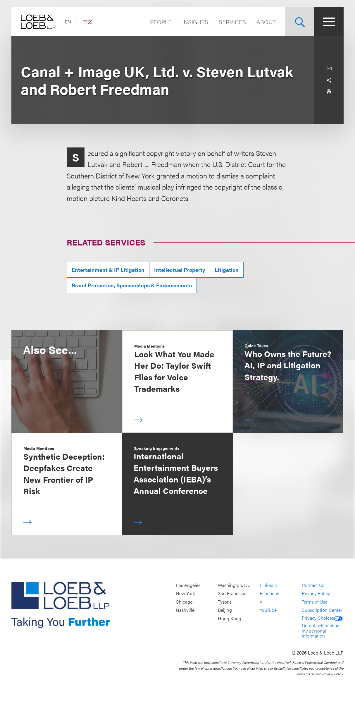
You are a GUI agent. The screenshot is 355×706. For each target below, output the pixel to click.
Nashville (185, 610)
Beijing (225, 610)
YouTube (268, 610)
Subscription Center (322, 610)
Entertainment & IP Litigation (108, 269)
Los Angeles (188, 585)
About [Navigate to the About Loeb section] (266, 22)
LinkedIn (268, 585)
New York (185, 593)
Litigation (227, 269)
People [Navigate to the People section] (161, 22)
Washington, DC (234, 585)
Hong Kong (229, 618)
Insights (195, 22)
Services (232, 22)
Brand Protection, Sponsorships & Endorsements (132, 285)
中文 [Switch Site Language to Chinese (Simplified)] (87, 21)
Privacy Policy (316, 593)
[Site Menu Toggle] (329, 21)
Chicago (184, 601)
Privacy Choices (322, 617)
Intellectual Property (179, 269)
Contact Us (313, 585)
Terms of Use (314, 601)
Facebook (270, 593)
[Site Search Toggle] (299, 21)
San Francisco (232, 593)
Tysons (225, 601)
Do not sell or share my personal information (321, 630)
